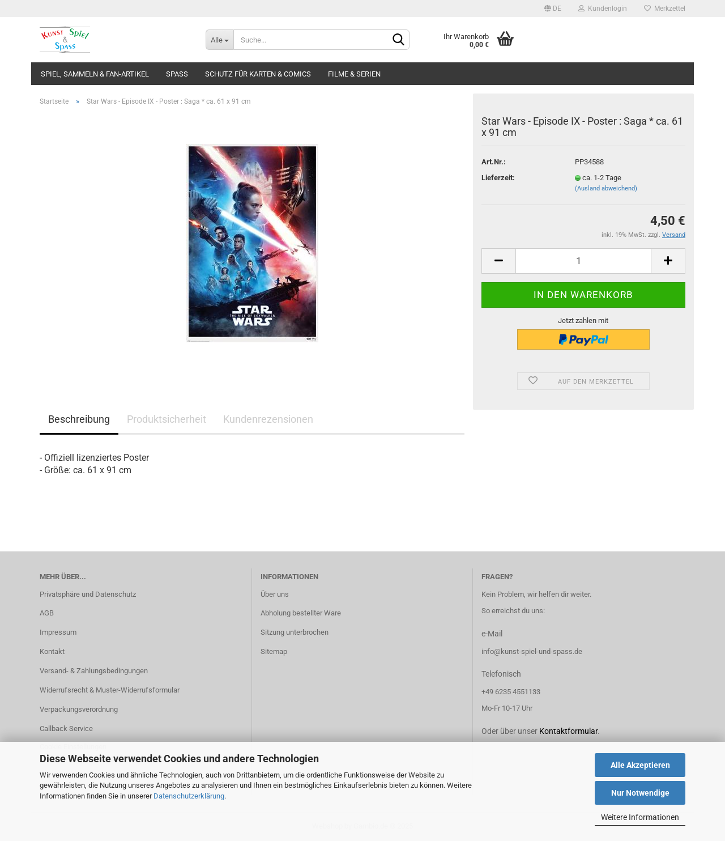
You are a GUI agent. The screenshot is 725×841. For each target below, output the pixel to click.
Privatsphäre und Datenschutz (88, 594)
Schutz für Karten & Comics (258, 74)
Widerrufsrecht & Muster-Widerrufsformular (110, 690)
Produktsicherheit (166, 419)
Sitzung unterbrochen (295, 632)
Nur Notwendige (640, 792)
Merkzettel (664, 8)
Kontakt (52, 651)
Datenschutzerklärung (188, 796)
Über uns (275, 594)
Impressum (58, 632)
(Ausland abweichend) (606, 188)
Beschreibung (79, 419)
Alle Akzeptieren (640, 765)
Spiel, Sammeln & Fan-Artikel (95, 74)
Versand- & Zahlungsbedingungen (94, 670)
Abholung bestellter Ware (301, 613)
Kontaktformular (568, 731)
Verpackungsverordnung (79, 709)
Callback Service (66, 728)
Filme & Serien (354, 74)
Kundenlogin (602, 8)
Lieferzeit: (498, 177)
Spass (177, 74)
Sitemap (274, 651)
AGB (47, 613)
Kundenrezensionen (268, 419)
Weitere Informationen (640, 817)
